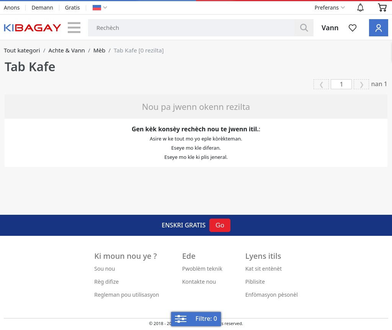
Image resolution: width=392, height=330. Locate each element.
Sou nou (104, 268)
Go (220, 225)
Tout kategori (22, 50)
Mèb (99, 50)
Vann (330, 27)
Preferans (327, 7)
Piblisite (255, 281)
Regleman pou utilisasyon (126, 294)
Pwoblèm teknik (202, 268)
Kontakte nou (199, 281)
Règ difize (106, 281)
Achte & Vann (66, 50)
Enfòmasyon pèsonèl (271, 294)
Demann (42, 7)
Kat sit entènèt (263, 268)
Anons (12, 7)
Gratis (72, 7)
